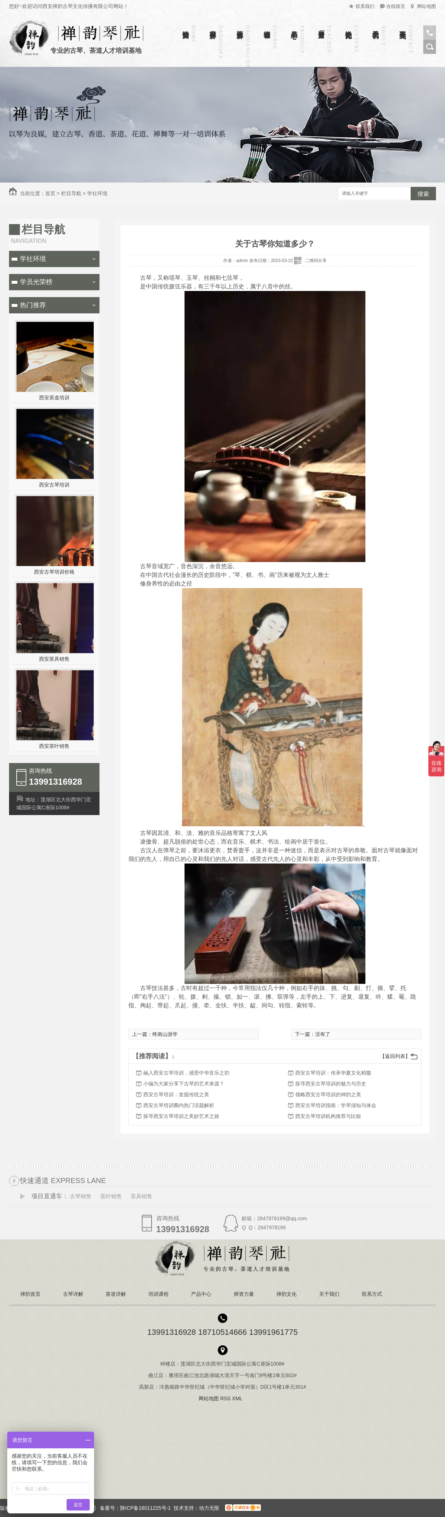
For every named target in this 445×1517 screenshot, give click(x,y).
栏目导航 (71, 193)
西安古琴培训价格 (54, 572)
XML (237, 1398)
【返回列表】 (395, 1056)
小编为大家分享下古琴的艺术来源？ (183, 1084)
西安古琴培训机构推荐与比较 (328, 1116)
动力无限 (209, 1508)
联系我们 (365, 6)
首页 (50, 193)
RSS (226, 1398)
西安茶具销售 (54, 659)
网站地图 (426, 6)
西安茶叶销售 (54, 746)
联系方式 (402, 26)
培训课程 (267, 26)
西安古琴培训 (54, 485)
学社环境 (97, 193)
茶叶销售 (111, 1196)
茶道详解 (239, 26)
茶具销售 (141, 1196)
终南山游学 (165, 1034)
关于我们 (375, 26)
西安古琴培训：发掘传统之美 (176, 1094)
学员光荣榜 (36, 282)
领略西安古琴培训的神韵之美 (328, 1094)
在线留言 (395, 6)
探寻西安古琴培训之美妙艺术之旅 (181, 1116)
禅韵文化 (348, 26)
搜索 (423, 194)
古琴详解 (212, 26)
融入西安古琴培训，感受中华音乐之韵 (186, 1073)
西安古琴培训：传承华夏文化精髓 (333, 1073)
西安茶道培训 (54, 397)
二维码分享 (316, 260)
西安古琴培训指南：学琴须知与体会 (335, 1105)
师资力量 (321, 26)
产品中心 (294, 26)
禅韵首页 (185, 26)
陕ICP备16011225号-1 (145, 1508)
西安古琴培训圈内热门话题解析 (178, 1105)
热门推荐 (33, 305)
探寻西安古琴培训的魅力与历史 (330, 1084)
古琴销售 (81, 1196)
